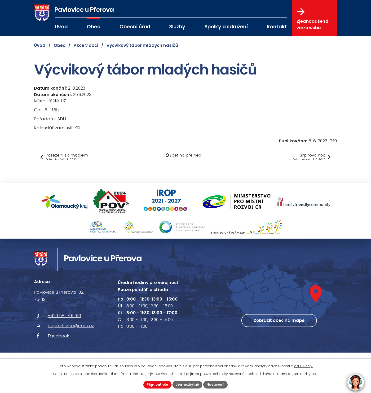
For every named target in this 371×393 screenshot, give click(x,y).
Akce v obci (86, 45)
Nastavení (215, 384)
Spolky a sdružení (226, 26)
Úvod (61, 26)
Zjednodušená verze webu (312, 19)
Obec (93, 26)
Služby (177, 26)
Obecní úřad (134, 26)
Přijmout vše (157, 384)
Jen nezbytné (187, 384)
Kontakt (277, 26)
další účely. (303, 366)
